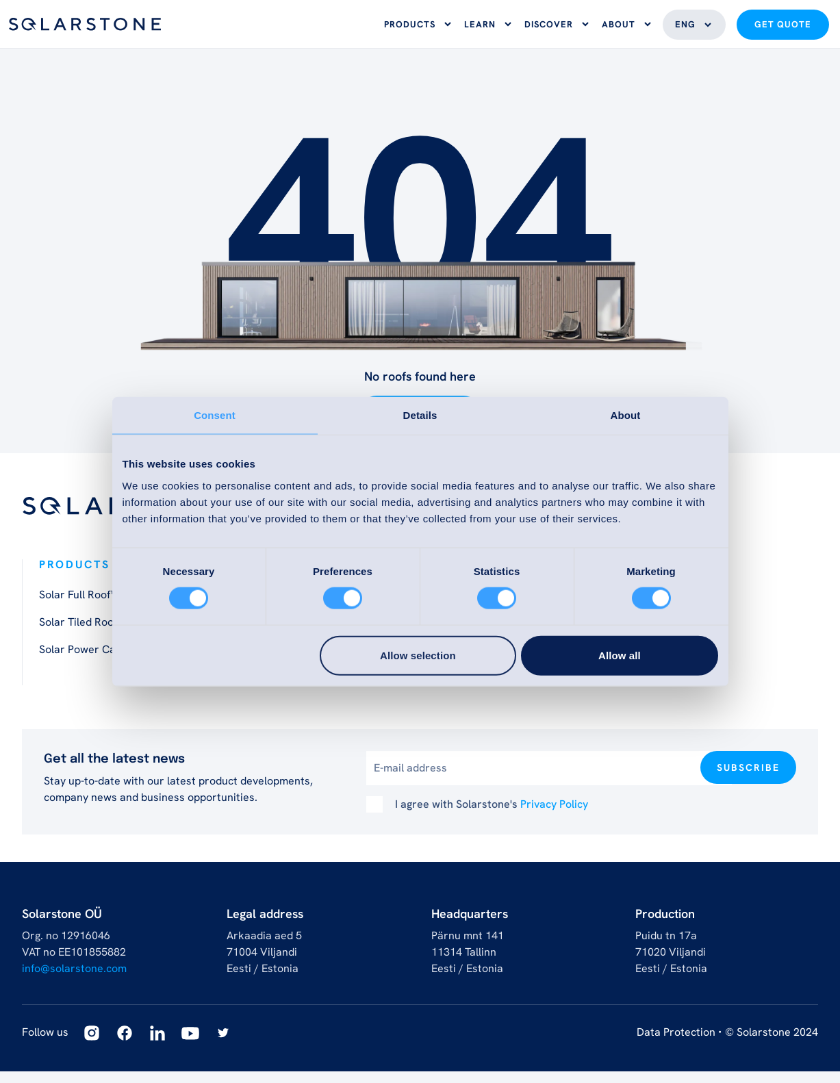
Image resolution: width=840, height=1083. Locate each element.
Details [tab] (420, 415)
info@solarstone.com (74, 980)
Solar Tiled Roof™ (82, 633)
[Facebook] (125, 1045)
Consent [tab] (215, 415)
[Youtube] (190, 1045)
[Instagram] (92, 1045)
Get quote (782, 30)
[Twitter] (223, 1045)
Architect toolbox (480, 688)
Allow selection (418, 655)
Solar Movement (278, 688)
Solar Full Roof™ (78, 606)
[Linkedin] (157, 1045)
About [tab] (626, 415)
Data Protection (676, 1043)
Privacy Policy (554, 815)
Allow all (619, 655)
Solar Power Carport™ (94, 661)
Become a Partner (681, 688)
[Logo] (85, 30)
